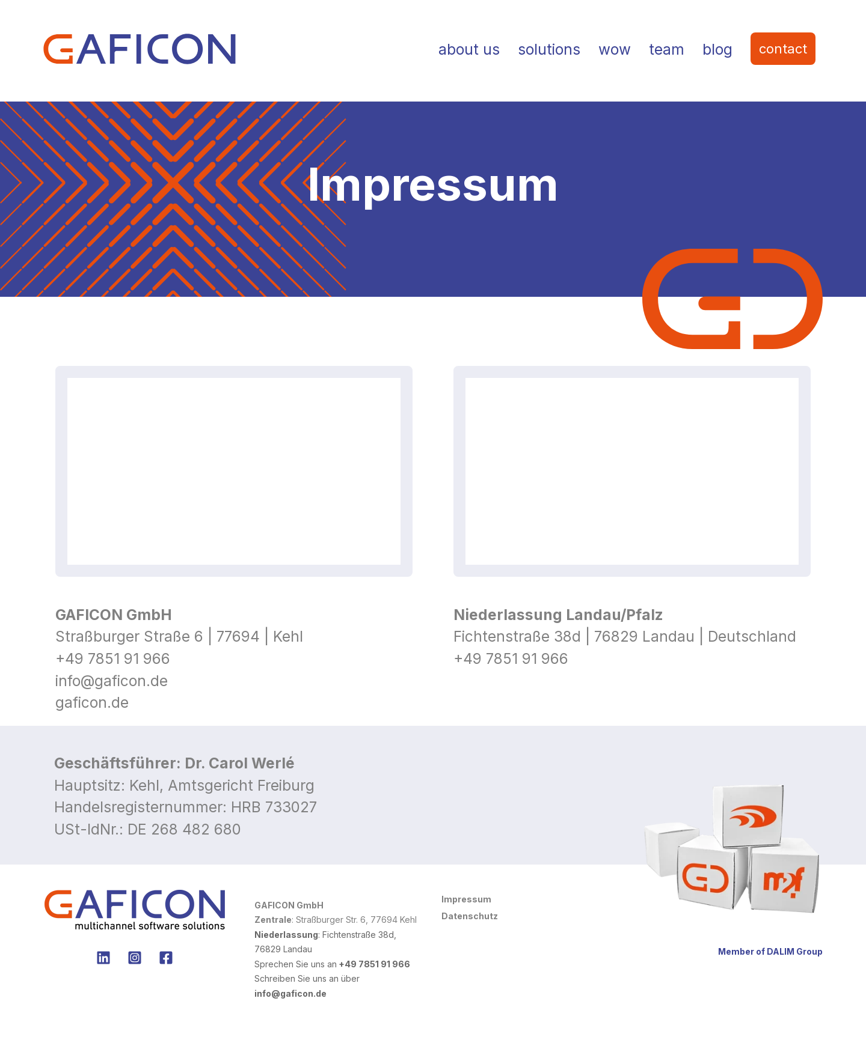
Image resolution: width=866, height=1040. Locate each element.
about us (469, 49)
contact (783, 48)
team (666, 49)
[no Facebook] (166, 958)
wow (614, 49)
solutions (549, 49)
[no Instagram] (135, 958)
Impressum (466, 899)
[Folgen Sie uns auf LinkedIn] (103, 958)
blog (717, 49)
